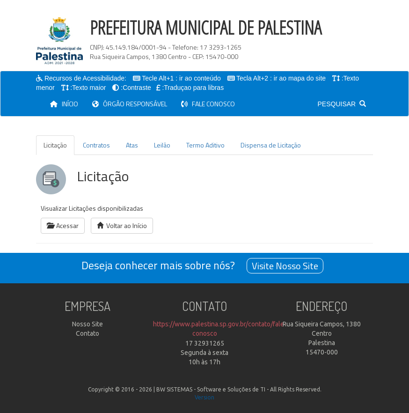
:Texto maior (88, 87)
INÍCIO (67, 103)
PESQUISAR (342, 104)
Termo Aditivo (205, 145)
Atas (132, 145)
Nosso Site (87, 324)
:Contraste (136, 87)
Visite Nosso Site (285, 265)
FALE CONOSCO (208, 104)
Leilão (162, 145)
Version (204, 397)
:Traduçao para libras (193, 87)
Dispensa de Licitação (271, 145)
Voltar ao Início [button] (122, 225)
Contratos (96, 145)
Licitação (55, 145)
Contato (87, 333)
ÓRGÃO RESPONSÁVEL (129, 104)
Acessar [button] (63, 225)
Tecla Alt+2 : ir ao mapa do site (281, 78)
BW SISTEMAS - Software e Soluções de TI (210, 389)
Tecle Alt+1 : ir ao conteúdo (181, 78)
